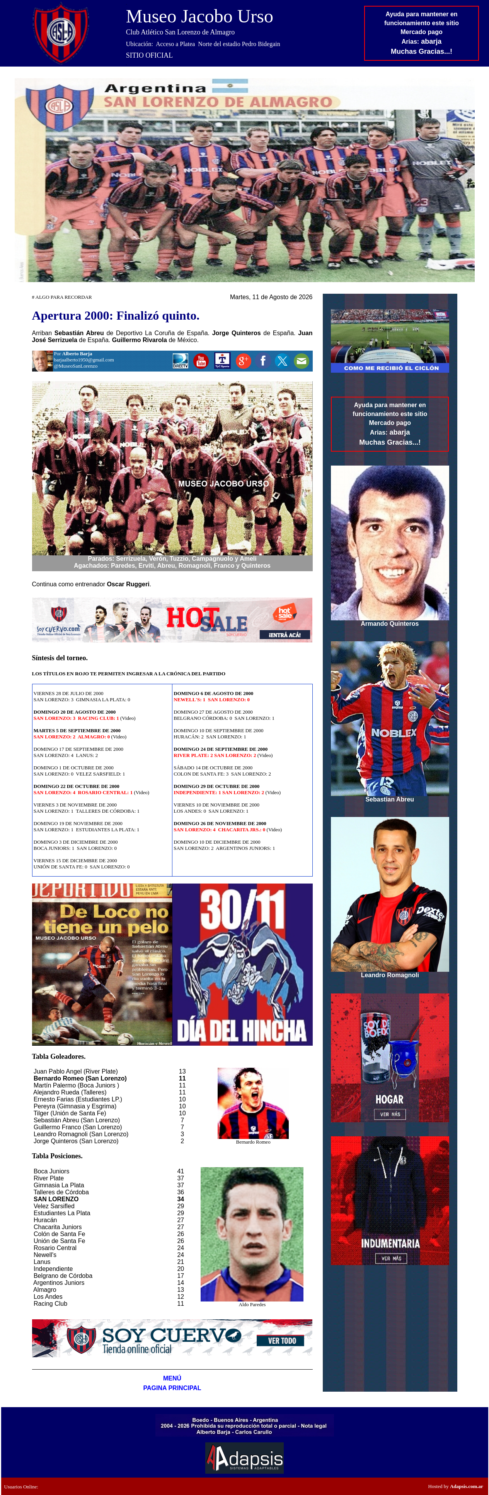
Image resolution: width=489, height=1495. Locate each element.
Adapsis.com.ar (466, 1486)
